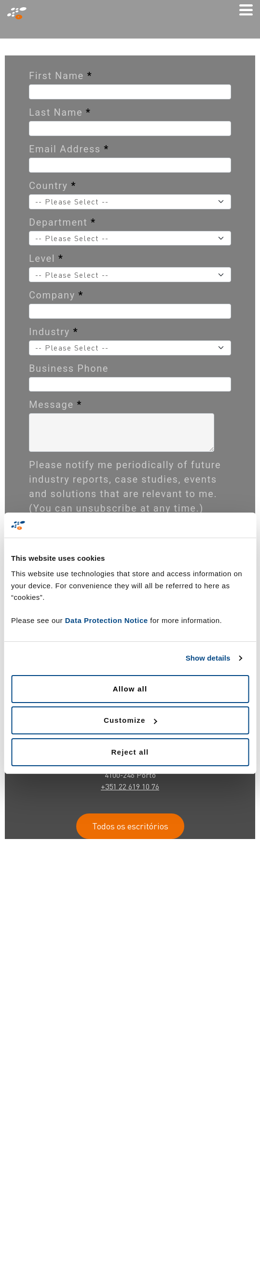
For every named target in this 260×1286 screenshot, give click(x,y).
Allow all (130, 689)
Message (55, 404)
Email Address (69, 149)
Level (46, 258)
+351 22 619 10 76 (130, 786)
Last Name (60, 112)
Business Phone (69, 368)
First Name (60, 75)
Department (62, 222)
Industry (53, 332)
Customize (130, 720)
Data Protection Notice (106, 620)
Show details (208, 658)
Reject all (130, 752)
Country (52, 185)
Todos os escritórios (130, 826)
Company (56, 295)
